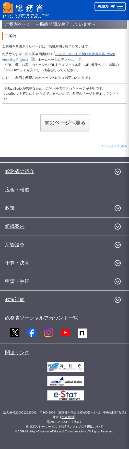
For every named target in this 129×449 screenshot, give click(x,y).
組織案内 (15, 226)
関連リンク (17, 352)
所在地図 (68, 417)
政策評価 (15, 299)
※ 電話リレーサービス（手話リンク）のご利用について (64, 426)
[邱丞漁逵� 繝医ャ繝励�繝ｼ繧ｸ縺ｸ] (26, 10)
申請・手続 (17, 281)
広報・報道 (17, 189)
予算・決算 (17, 262)
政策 (10, 208)
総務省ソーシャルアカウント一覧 (41, 318)
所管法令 (15, 244)
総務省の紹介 (19, 171)
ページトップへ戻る (115, 145)
